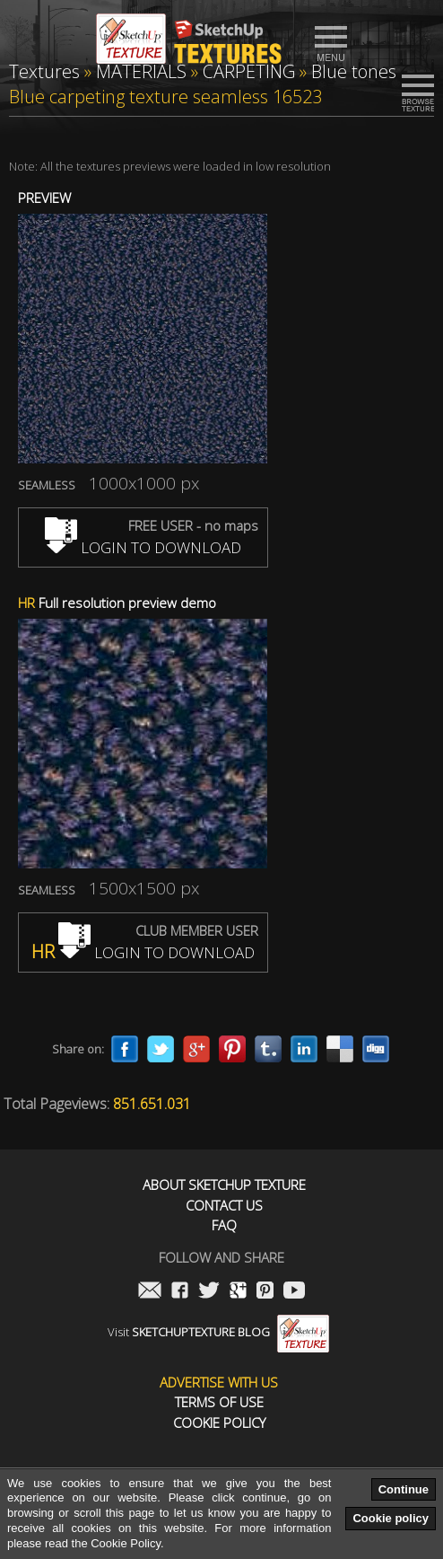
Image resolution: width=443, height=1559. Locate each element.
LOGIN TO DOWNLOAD (143, 547)
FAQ (224, 1225)
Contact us (224, 1205)
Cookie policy (390, 1518)
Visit (218, 1332)
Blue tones (353, 71)
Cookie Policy (219, 1422)
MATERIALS (141, 71)
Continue (403, 1489)
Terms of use (219, 1402)
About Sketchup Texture (224, 1184)
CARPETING (249, 71)
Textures (44, 71)
